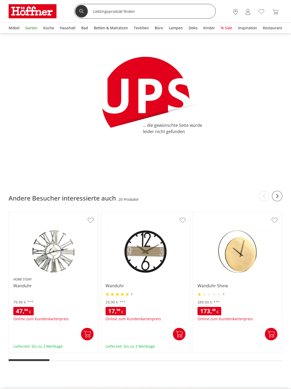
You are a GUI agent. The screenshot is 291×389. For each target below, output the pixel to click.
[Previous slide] (264, 196)
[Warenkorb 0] (275, 12)
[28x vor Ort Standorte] (235, 12)
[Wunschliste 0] (261, 11)
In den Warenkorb (87, 334)
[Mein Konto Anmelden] (248, 12)
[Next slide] (277, 196)
